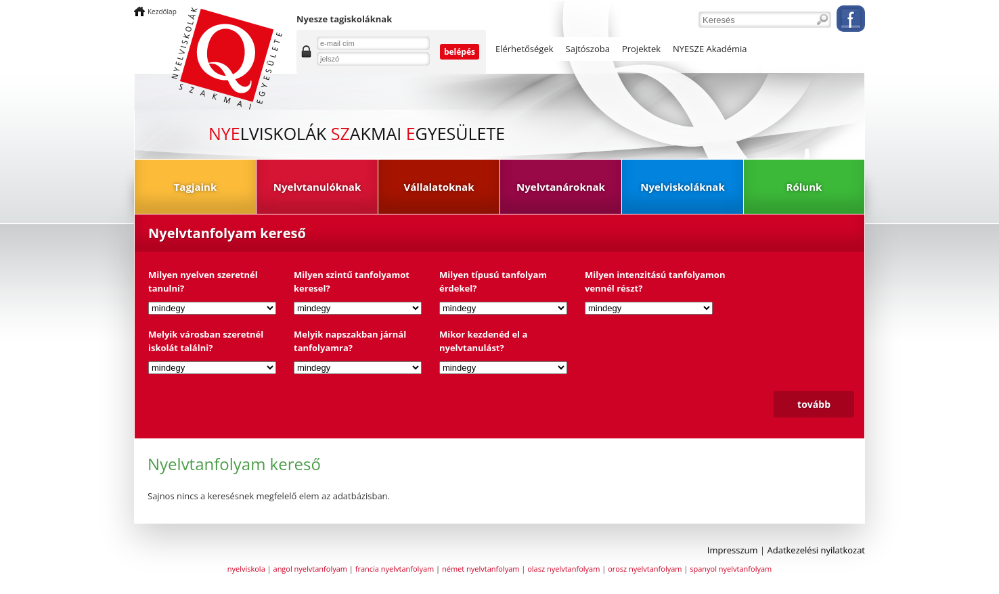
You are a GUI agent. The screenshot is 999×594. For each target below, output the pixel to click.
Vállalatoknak (439, 186)
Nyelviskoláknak (682, 186)
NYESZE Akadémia (710, 49)
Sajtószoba (588, 49)
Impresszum (732, 550)
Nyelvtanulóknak (317, 186)
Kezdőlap (162, 11)
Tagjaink (195, 186)
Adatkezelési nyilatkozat (817, 550)
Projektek (641, 49)
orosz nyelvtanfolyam (645, 569)
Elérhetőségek (524, 49)
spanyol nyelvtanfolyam (731, 569)
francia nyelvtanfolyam (394, 569)
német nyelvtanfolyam (480, 569)
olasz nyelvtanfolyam (563, 569)
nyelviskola (246, 569)
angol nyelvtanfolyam (310, 569)
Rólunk (804, 186)
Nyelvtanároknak (560, 186)
